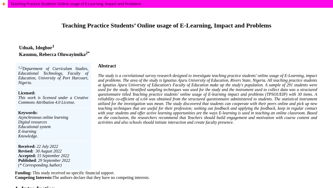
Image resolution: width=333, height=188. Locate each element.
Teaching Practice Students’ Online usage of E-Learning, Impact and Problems (75, 3)
